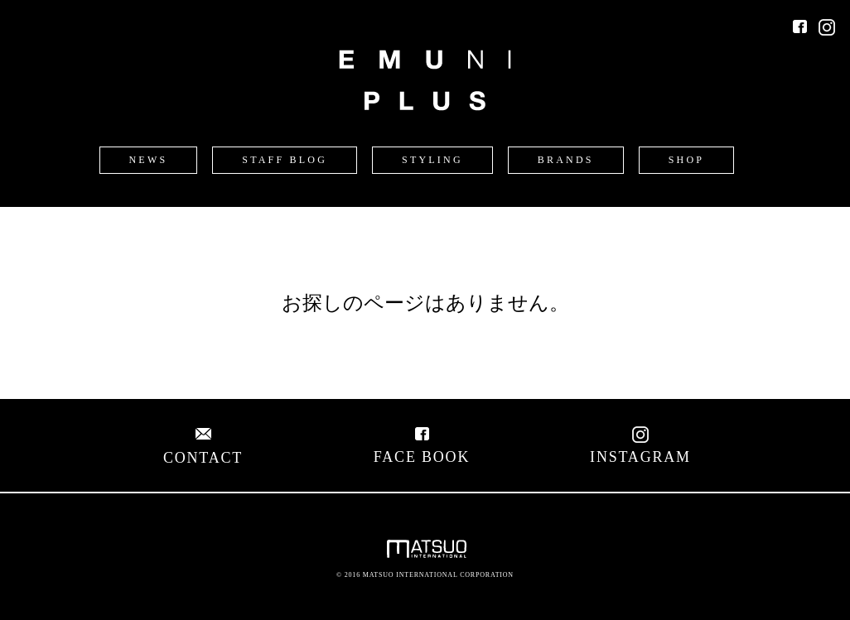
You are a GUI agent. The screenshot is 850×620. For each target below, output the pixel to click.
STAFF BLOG (284, 160)
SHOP (686, 160)
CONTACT (203, 449)
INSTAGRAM (640, 448)
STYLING (432, 160)
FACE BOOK (422, 448)
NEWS (148, 160)
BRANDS (566, 160)
